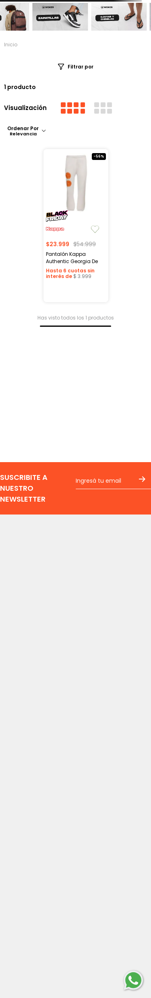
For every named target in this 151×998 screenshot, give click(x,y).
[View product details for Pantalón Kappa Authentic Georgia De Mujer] (75, 225)
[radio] (73, 108)
